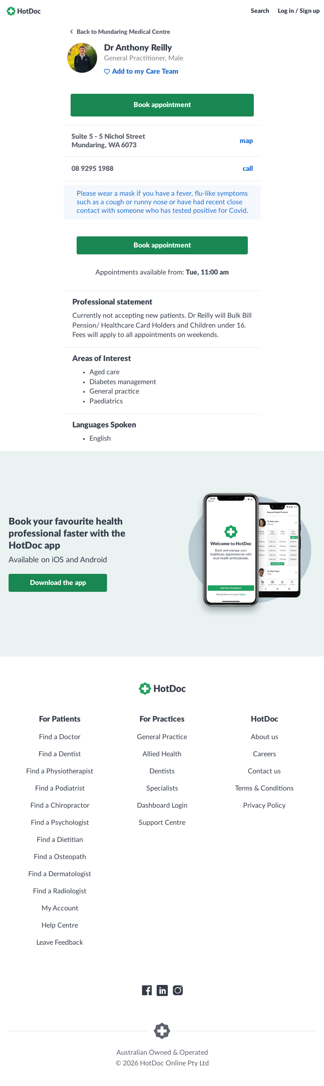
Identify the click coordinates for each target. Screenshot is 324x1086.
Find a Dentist (60, 754)
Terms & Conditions (264, 788)
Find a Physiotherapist (59, 771)
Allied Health (162, 754)
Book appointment (162, 104)
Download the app (58, 582)
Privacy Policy (264, 805)
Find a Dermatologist (59, 874)
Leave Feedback (59, 942)
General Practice (162, 737)
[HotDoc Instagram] (177, 990)
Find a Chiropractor (59, 805)
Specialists (162, 788)
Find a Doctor (59, 737)
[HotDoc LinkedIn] (162, 990)
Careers (264, 754)
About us (264, 737)
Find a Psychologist (60, 822)
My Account (60, 908)
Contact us (264, 771)
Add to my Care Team (141, 71)
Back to (119, 32)
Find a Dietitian (60, 839)
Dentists (162, 771)
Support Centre (162, 822)
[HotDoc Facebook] (147, 990)
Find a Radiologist (59, 891)
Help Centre (60, 925)
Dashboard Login (162, 805)
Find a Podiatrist (60, 788)
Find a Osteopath (60, 856)
